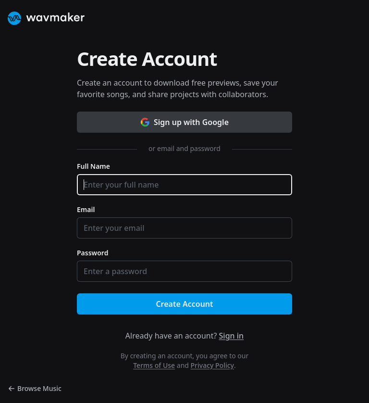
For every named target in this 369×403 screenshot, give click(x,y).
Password (92, 252)
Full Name (93, 166)
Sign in (231, 335)
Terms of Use (154, 365)
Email (86, 209)
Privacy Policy (212, 365)
